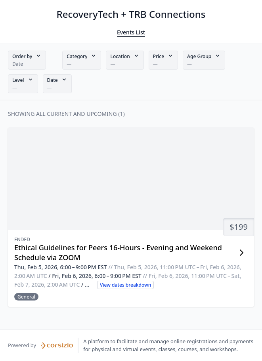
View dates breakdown (125, 285)
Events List (131, 32)
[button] (27, 60)
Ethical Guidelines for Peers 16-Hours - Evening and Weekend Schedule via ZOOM (118, 252)
